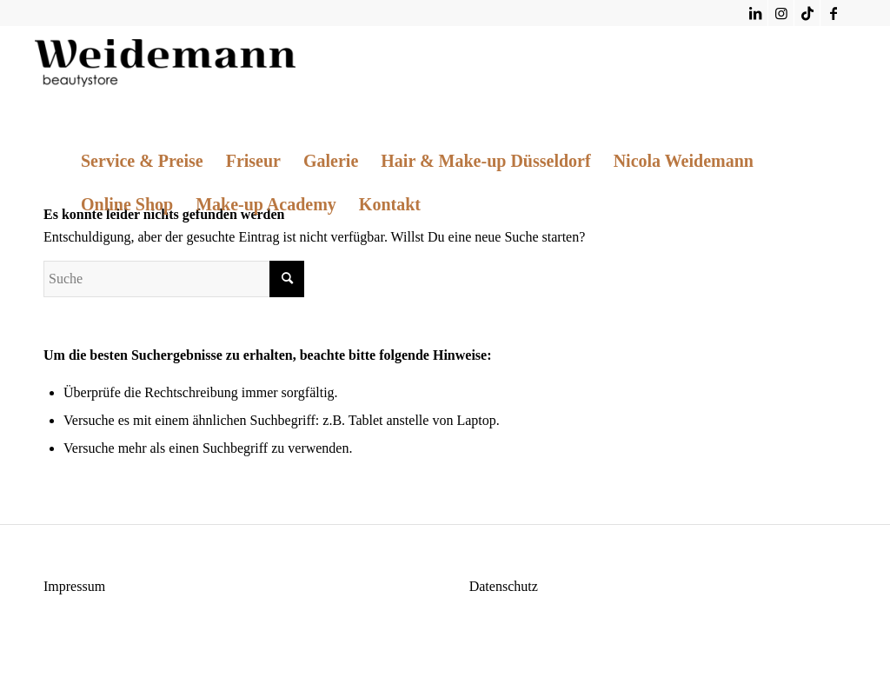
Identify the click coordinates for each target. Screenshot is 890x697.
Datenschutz (503, 586)
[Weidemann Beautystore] (165, 65)
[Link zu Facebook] (833, 13)
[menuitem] (142, 161)
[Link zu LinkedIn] (754, 13)
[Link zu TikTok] (807, 13)
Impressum (74, 586)
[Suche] (173, 279)
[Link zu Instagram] (781, 13)
